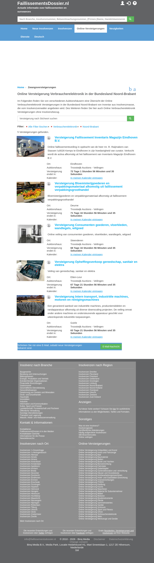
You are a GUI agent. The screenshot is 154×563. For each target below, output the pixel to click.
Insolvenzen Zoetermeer (30, 514)
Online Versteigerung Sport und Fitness (96, 509)
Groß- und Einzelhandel (30, 395)
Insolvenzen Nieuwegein (30, 500)
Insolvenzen (65, 28)
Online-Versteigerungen (91, 28)
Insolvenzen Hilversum (30, 493)
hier (114, 409)
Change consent (79, 541)
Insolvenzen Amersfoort (30, 461)
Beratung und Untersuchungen (33, 374)
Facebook (80, 533)
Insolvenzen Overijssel (88, 390)
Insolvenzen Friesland (88, 376)
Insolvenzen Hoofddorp (30, 496)
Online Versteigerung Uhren (91, 512)
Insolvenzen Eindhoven (30, 477)
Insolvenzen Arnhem (29, 468)
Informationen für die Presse (32, 436)
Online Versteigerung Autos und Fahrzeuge (97, 452)
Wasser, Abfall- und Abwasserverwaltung (37, 417)
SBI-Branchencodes (87, 435)
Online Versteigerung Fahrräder (92, 466)
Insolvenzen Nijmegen (29, 503)
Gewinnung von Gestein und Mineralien (37, 392)
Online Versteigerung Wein (90, 516)
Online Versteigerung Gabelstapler (94, 468)
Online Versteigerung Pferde (91, 500)
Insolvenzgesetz (86, 428)
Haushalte (24, 397)
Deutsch (39, 36)
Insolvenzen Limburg (88, 383)
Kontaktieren (25, 429)
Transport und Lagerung (30, 415)
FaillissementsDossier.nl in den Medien (37, 431)
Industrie (24, 401)
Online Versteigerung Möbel (91, 493)
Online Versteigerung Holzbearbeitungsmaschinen (100, 475)
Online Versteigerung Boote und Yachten (96, 461)
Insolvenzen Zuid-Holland (90, 397)
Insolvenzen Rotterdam (30, 505)
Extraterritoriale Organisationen (33, 381)
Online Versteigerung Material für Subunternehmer (100, 491)
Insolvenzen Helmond (29, 489)
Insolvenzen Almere (28, 459)
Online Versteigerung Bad (90, 455)
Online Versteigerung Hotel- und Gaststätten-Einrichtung (103, 477)
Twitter (41, 533)
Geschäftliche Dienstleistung (32, 388)
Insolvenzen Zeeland (88, 395)
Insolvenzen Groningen (89, 381)
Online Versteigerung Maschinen (93, 489)
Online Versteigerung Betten (91, 459)
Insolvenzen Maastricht (30, 498)
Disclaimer (99, 539)
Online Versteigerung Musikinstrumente (96, 498)
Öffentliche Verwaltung (30, 411)
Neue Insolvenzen (42, 28)
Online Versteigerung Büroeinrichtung (95, 464)
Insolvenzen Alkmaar (29, 455)
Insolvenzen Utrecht (87, 392)
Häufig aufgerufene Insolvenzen (92, 432)
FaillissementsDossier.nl (43, 3)
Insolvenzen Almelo (28, 457)
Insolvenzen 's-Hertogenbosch (33, 452)
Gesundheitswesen (28, 390)
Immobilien (25, 399)
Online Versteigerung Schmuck (92, 507)
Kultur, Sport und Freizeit (31, 406)
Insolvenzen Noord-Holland (90, 388)
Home (24, 28)
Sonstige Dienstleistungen (31, 413)
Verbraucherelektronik (65, 126)
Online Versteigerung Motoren (92, 496)
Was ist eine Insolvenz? (89, 426)
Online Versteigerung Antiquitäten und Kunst (98, 450)
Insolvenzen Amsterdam (30, 464)
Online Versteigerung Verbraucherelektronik (98, 514)
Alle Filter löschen (38, 126)
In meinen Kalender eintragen (87, 177)
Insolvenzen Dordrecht (30, 475)
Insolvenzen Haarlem (29, 487)
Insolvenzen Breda (28, 471)
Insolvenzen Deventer (29, 473)
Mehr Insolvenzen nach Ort (32, 521)
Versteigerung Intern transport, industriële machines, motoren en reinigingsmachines (92, 298)
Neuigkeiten (116, 28)
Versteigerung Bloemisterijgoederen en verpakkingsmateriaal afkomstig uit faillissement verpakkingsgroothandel (88, 186)
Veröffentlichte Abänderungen (91, 430)
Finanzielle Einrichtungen (31, 383)
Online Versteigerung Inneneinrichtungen (96, 480)
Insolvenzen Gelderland (89, 379)
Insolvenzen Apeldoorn (30, 466)
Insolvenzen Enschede (30, 482)
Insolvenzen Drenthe (88, 372)
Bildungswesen (26, 376)
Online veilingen (86, 437)
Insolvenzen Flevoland (88, 374)
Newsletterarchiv (27, 438)
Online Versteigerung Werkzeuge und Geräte (98, 519)
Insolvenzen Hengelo (29, 491)
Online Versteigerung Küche (91, 487)
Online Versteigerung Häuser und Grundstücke (99, 473)
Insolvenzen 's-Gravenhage (32, 450)
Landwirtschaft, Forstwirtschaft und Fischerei (39, 408)
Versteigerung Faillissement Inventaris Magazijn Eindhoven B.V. (96, 139)
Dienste (25, 36)
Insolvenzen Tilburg (28, 507)
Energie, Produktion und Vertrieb (34, 379)
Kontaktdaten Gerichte (30, 434)
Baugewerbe (25, 372)
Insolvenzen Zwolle (28, 516)
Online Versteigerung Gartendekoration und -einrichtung (103, 471)
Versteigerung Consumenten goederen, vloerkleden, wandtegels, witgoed (91, 226)
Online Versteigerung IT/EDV (91, 482)
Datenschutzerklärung (121, 539)
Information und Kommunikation (34, 404)
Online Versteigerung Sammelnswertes (96, 503)
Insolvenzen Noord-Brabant (91, 385)
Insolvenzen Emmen (29, 480)
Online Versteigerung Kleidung (92, 484)
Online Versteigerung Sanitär (91, 505)
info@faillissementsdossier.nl (40, 539)
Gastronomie (25, 385)
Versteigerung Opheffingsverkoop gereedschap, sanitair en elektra (96, 263)
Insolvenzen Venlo (28, 512)
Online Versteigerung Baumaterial (93, 457)
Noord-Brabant (91, 126)
